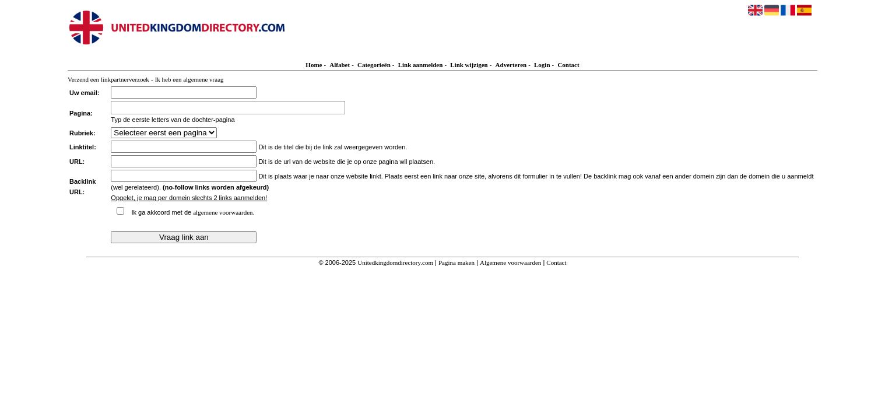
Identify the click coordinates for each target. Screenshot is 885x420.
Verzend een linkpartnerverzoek (108, 79)
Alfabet (339, 64)
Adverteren (511, 64)
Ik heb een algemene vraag (189, 79)
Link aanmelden (420, 64)
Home (313, 64)
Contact (568, 64)
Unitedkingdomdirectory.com (395, 262)
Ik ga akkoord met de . (192, 212)
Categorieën (374, 64)
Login (542, 64)
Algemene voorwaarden (510, 262)
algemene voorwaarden (222, 212)
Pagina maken (456, 262)
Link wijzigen (468, 64)
